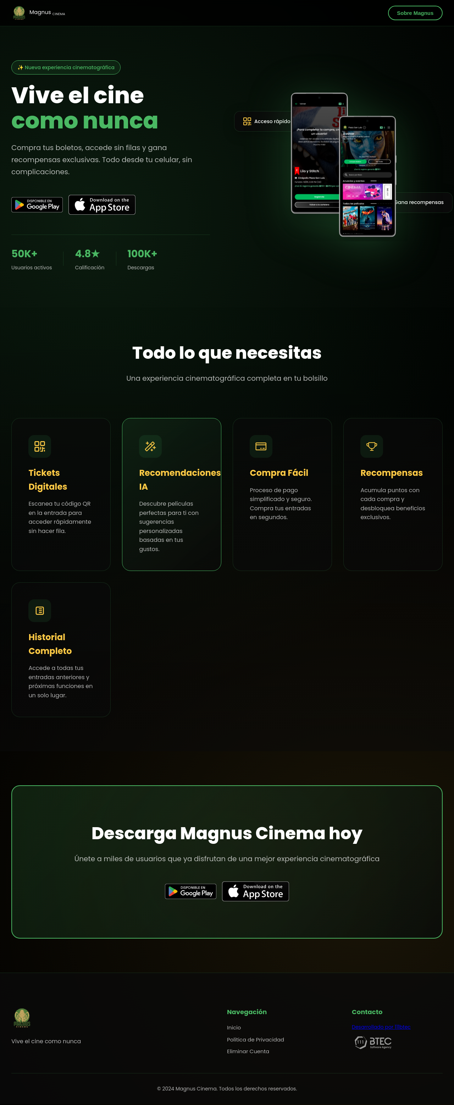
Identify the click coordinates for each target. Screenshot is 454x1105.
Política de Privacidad (255, 1040)
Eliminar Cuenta (248, 1052)
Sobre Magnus (415, 13)
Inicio (234, 1028)
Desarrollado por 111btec (381, 1027)
